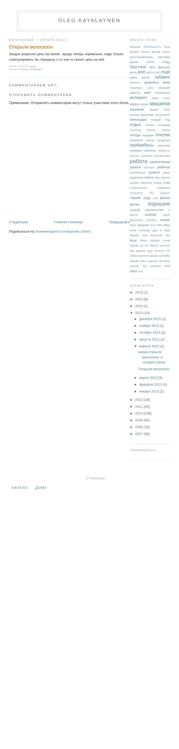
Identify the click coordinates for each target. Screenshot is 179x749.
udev (143, 261)
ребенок (163, 167)
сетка (157, 182)
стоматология (138, 187)
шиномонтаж (154, 209)
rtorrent (143, 255)
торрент (165, 193)
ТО (151, 193)
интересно (162, 92)
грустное (138, 67)
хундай (135, 209)
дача (133, 72)
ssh (160, 255)
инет (147, 93)
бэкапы (145, 51)
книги (166, 98)
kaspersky (157, 235)
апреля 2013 (149, 346)
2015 (139, 299)
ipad (167, 230)
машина (160, 103)
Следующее (18, 222)
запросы (135, 82)
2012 (139, 400)
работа (138, 161)
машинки (137, 109)
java (144, 235)
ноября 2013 (149, 326)
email (133, 230)
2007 (139, 434)
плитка (165, 130)
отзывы (150, 125)
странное (163, 187)
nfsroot (154, 245)
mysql (134, 245)
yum (140, 271)
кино (155, 97)
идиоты (135, 92)
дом (141, 72)
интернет (138, 97)
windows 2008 (160, 266)
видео (166, 51)
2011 (139, 406)
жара (133, 77)
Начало (20, 488)
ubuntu (134, 261)
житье (146, 77)
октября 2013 (150, 332)
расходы (149, 167)
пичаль (151, 130)
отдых (135, 124)
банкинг (135, 46)
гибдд (166, 62)
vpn (144, 266)
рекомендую (138, 172)
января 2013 (149, 391)
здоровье (151, 82)
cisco (133, 225)
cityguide (143, 225)
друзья (150, 72)
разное (135, 167)
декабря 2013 (150, 319)
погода (135, 135)
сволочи (146, 182)
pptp (149, 250)
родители (136, 177)
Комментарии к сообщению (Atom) (63, 231)
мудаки (154, 109)
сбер (157, 177)
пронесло (164, 150)
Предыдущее (119, 222)
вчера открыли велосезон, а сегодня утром (151, 357)
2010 (139, 413)
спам (166, 182)
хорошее (36, 69)
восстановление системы (150, 57)
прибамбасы (142, 145)
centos (165, 220)
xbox (133, 271)
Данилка (164, 67)
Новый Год (160, 119)
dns (159, 225)
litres (143, 240)
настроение (162, 114)
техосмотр (136, 193)
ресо (166, 172)
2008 (139, 427)
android (150, 215)
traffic (166, 255)
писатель (135, 130)
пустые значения (141, 155)
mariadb (155, 240)
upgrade (153, 261)
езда (165, 72)
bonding (151, 220)
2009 (139, 420)
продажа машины (143, 150)
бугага (134, 51)
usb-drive (164, 261)
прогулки (163, 145)
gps (155, 230)
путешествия (162, 155)
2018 (139, 292)
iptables (134, 235)
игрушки (164, 87)
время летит (142, 62)
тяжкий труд (140, 198)
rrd (168, 250)
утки (155, 198)
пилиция (164, 125)
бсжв (167, 46)
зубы (150, 87)
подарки (148, 135)
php (132, 250)
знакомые (136, 87)
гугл (152, 67)
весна (25, 69)
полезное (136, 140)
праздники (163, 140)
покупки (162, 135)
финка (165, 198)
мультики (147, 114)
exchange (144, 230)
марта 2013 (148, 378)
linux (133, 240)
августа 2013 (149, 339)
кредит (144, 104)
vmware (134, 266)
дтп (158, 72)
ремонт (154, 172)
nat (141, 245)
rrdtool (133, 255)
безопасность (152, 46)
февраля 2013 (151, 384)
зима (166, 82)
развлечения (160, 162)
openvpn (165, 245)
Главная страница (68, 222)
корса (134, 104)
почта (150, 140)
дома (41, 488)
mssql (166, 240)
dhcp (153, 225)
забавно (162, 77)
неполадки (138, 120)
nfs (146, 245)
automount (136, 220)
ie (161, 230)
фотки (135, 204)
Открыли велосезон (31, 47)
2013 (139, 313)
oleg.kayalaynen (89, 20)
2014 (139, 306)
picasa (140, 250)
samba (153, 255)
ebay (166, 225)
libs (168, 235)
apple (166, 214)
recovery (159, 250)
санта (148, 177)
